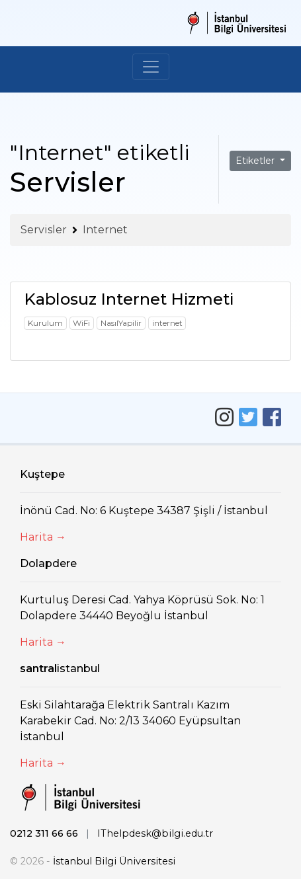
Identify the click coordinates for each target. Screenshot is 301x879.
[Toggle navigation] (150, 67)
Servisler (44, 229)
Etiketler (256, 161)
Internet (105, 229)
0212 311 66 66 (44, 833)
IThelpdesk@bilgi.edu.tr (155, 833)
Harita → (43, 537)
